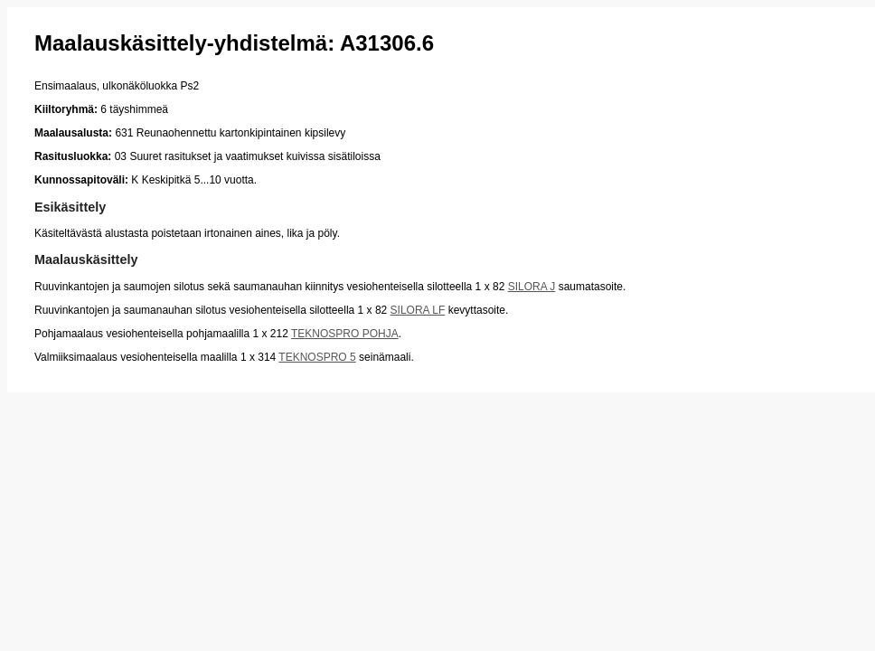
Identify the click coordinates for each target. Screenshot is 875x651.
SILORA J (532, 286)
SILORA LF (418, 310)
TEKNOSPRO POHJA (345, 333)
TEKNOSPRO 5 (316, 357)
